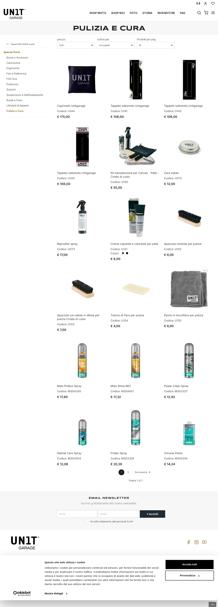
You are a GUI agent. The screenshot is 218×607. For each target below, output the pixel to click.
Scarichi (11, 89)
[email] (118, 499)
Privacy (65, 561)
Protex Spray (119, 438)
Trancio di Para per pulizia (127, 305)
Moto (101, 551)
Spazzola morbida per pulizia (182, 236)
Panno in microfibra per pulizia (183, 305)
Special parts (105, 556)
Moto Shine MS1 (121, 373)
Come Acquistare (145, 551)
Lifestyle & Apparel (17, 105)
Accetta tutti (189, 571)
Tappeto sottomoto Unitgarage (130, 103)
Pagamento (179, 561)
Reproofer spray (67, 236)
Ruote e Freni (14, 100)
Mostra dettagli (54, 600)
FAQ (137, 561)
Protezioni (12, 84)
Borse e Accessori (17, 57)
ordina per (103, 39)
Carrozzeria (13, 62)
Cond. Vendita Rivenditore (188, 556)
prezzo (61, 39)
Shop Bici (118, 13)
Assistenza (141, 556)
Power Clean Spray (176, 373)
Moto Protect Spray (69, 373)
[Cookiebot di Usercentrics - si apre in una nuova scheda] (22, 600)
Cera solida (171, 168)
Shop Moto (97, 13)
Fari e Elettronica (16, 73)
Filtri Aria (11, 78)
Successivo (142, 457)
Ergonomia (12, 68)
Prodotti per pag (146, 39)
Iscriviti (152, 499)
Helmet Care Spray (69, 438)
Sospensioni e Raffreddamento (24, 95)
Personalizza (189, 582)
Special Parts (12, 52)
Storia (147, 13)
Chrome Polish (173, 438)
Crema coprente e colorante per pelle (134, 236)
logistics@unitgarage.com (32, 551)
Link (130, 506)
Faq (182, 13)
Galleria (102, 561)
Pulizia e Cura (15, 111)
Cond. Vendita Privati (185, 551)
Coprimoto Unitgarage (71, 103)
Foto (133, 13)
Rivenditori (166, 13)
